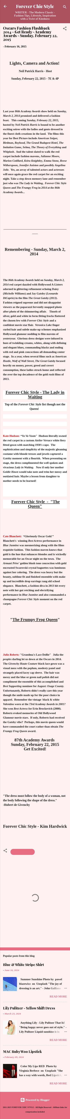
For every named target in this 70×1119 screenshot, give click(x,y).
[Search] (65, 7)
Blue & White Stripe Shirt (23, 964)
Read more (58, 996)
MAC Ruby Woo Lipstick (22, 1051)
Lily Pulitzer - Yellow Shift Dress (29, 1008)
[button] (65, 29)
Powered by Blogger (35, 1099)
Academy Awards (22, 851)
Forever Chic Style (35, 6)
